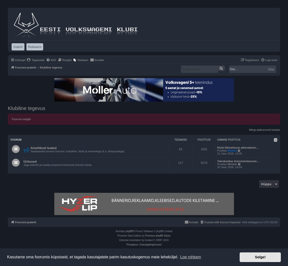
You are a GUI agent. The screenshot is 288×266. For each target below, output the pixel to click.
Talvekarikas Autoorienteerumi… (238, 161)
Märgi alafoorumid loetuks (264, 129)
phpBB (129, 231)
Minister (232, 164)
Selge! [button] (260, 257)
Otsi (271, 69)
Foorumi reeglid (21, 119)
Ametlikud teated (43, 148)
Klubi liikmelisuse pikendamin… (238, 147)
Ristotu (232, 150)
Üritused (30, 161)
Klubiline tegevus (26, 108)
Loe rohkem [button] (190, 257)
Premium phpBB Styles (158, 235)
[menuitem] (36, 60)
